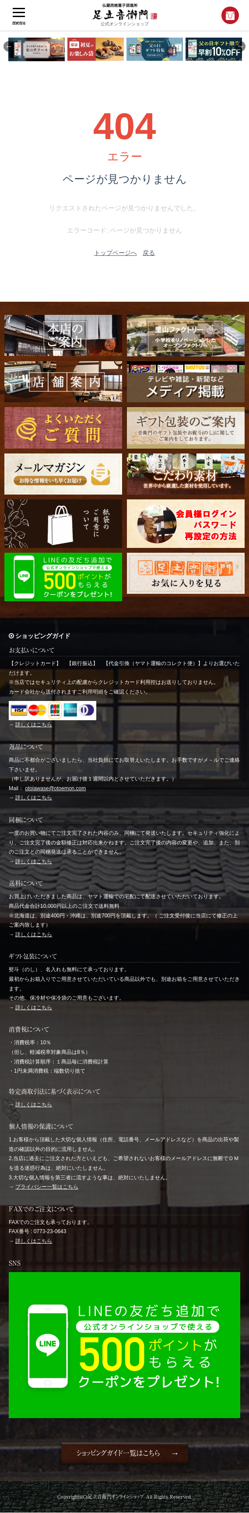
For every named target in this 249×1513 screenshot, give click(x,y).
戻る (149, 252)
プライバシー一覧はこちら (46, 1187)
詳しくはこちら (33, 725)
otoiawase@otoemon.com (55, 788)
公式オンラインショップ (125, 14)
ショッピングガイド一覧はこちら (118, 1453)
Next (240, 46)
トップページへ (115, 252)
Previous (9, 46)
